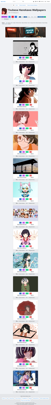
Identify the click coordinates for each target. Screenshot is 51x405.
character (9, 23)
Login (45, 1)
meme (28, 22)
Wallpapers (6, 19)
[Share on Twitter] (9, 17)
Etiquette (30, 398)
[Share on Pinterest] (12, 17)
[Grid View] (20, 16)
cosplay (14, 22)
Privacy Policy (12, 398)
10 (27, 104)
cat (6, 22)
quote (11, 22)
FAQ (7, 398)
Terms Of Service (18, 398)
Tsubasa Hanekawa (22, 5)
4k (10, 19)
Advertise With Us (36, 398)
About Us (3, 398)
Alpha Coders (3, 1)
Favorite (4, 16)
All (2, 19)
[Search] (23, 1)
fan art (6, 23)
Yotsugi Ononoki (33, 22)
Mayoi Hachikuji (24, 22)
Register (48, 1)
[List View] (22, 16)
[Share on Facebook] (16, 17)
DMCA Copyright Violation (44, 398)
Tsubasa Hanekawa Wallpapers (32, 5)
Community (41, 1)
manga (8, 22)
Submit (36, 1)
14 (27, 57)
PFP (13, 19)
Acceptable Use (24, 398)
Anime (17, 5)
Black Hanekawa (39, 22)
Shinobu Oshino (19, 22)
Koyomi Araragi (44, 22)
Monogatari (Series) (31, 61)
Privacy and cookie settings (25, 400)
